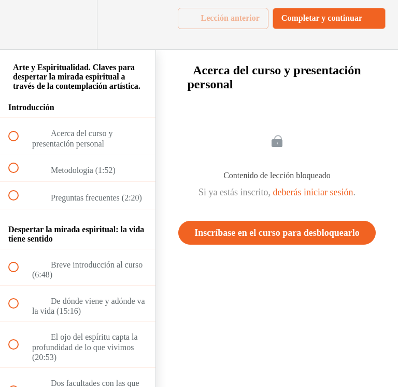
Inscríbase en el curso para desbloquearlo (277, 233)
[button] (19, 24)
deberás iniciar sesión (313, 192)
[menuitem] (78, 24)
